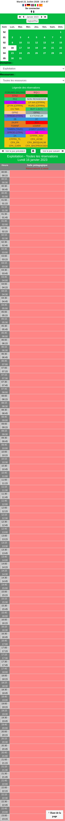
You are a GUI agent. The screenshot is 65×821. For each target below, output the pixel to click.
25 (28, 53)
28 (52, 53)
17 (20, 48)
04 (4, 53)
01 (4, 37)
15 (60, 42)
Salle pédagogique (37, 165)
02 (4, 42)
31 (20, 58)
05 (4, 58)
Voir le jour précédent (13, 151)
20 (44, 48)
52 (4, 32)
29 (60, 53)
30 (12, 58)
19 (36, 48)
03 (4, 48)
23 (12, 53)
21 (52, 48)
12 (36, 42)
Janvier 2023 (32, 17)
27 (44, 53)
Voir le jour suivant (52, 151)
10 (20, 42)
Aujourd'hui (32, 21)
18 (28, 48)
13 (44, 42)
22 (60, 48)
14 (52, 42)
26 (36, 53)
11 (28, 42)
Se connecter (32, 8)
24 (20, 53)
